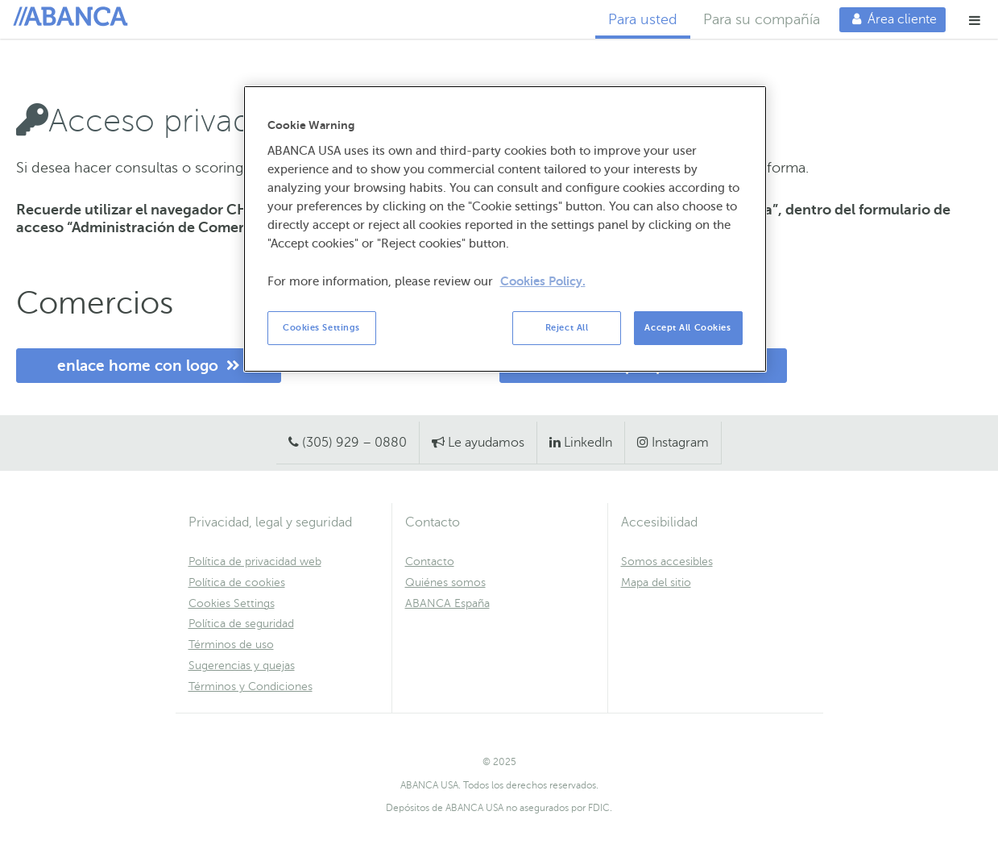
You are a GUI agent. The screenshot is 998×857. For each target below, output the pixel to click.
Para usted (642, 19)
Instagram (680, 442)
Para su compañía (761, 19)
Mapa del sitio (656, 582)
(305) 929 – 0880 (354, 442)
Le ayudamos (486, 442)
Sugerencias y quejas (241, 665)
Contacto (429, 561)
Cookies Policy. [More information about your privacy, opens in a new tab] (543, 281)
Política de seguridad (241, 624)
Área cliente (888, 19)
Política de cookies (236, 582)
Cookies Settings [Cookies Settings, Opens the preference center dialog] (321, 327)
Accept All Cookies (687, 327)
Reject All (567, 327)
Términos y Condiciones (250, 686)
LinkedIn (588, 442)
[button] (975, 20)
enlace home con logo (148, 365)
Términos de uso (231, 645)
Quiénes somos (445, 582)
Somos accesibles (667, 561)
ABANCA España (447, 603)
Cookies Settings (231, 603)
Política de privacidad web (254, 561)
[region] (505, 228)
